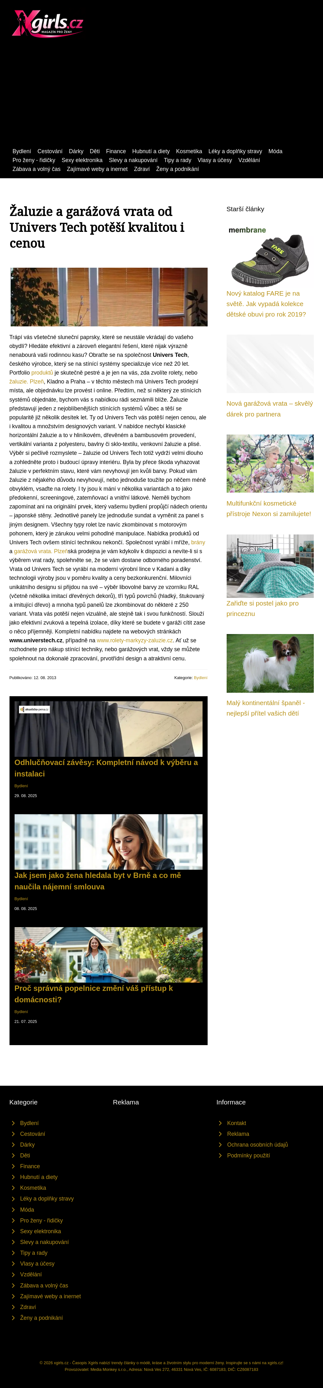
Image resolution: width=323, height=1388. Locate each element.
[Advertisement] (161, 99)
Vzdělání (249, 160)
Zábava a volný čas (37, 169)
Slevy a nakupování (133, 160)
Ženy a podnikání (177, 169)
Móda (275, 151)
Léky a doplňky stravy (235, 151)
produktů (42, 373)
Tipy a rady (177, 160)
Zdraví (142, 169)
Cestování (49, 151)
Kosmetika (189, 151)
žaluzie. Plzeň (27, 381)
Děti (95, 151)
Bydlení (22, 151)
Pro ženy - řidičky (34, 160)
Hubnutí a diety (151, 151)
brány (198, 542)
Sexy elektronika (81, 160)
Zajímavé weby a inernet (97, 169)
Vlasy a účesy (214, 160)
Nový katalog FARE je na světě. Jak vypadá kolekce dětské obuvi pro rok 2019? (266, 304)
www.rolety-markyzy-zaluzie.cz (135, 640)
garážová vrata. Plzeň (41, 551)
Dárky (76, 151)
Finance (116, 151)
